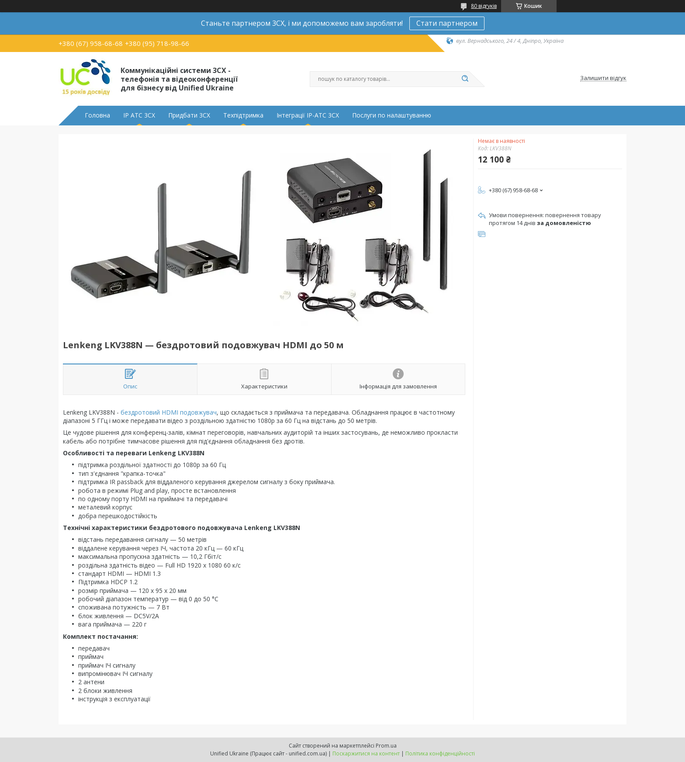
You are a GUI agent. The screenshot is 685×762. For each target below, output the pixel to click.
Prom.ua (386, 745)
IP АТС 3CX (139, 115)
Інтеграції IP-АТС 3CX (308, 115)
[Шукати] (465, 79)
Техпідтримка (243, 115)
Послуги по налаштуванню (391, 115)
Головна (97, 115)
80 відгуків (484, 6)
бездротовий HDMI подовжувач (169, 412)
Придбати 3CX (189, 115)
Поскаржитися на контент (366, 753)
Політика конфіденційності (440, 753)
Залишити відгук (603, 78)
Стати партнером (446, 23)
